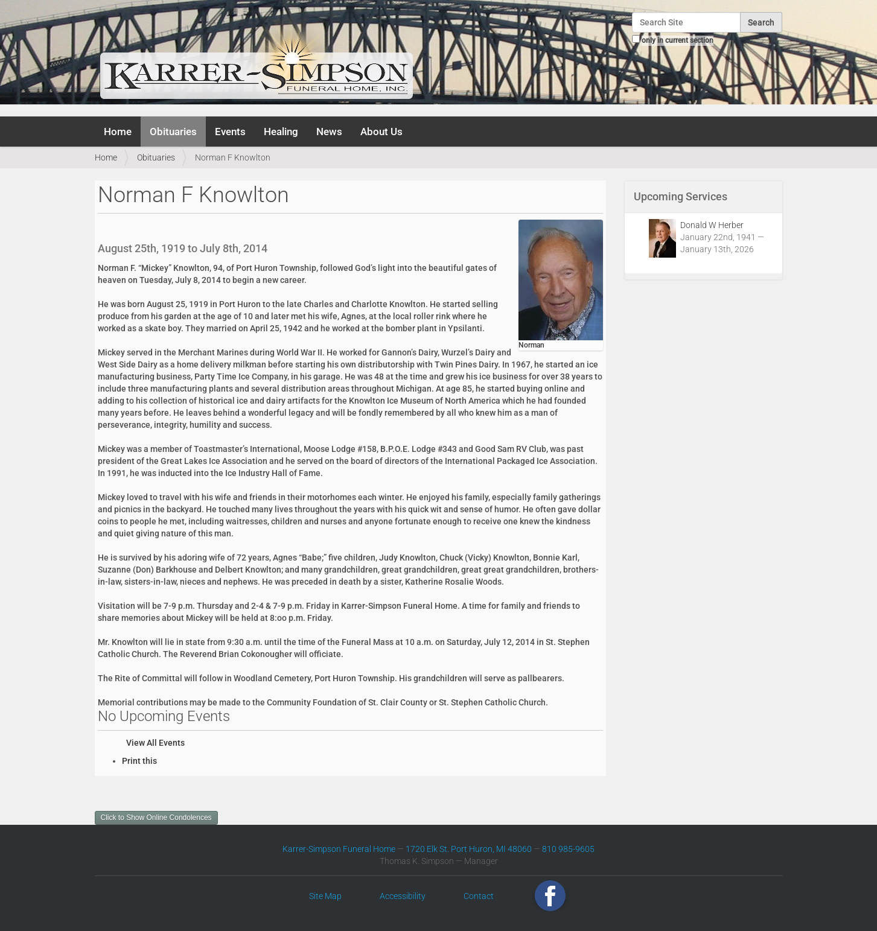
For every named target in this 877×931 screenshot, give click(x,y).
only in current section (677, 40)
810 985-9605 (568, 849)
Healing (281, 132)
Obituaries (173, 132)
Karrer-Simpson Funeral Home (338, 849)
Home (118, 132)
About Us (381, 132)
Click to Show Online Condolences (156, 817)
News (329, 132)
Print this (139, 761)
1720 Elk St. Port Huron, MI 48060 (469, 849)
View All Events (155, 743)
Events (230, 132)
